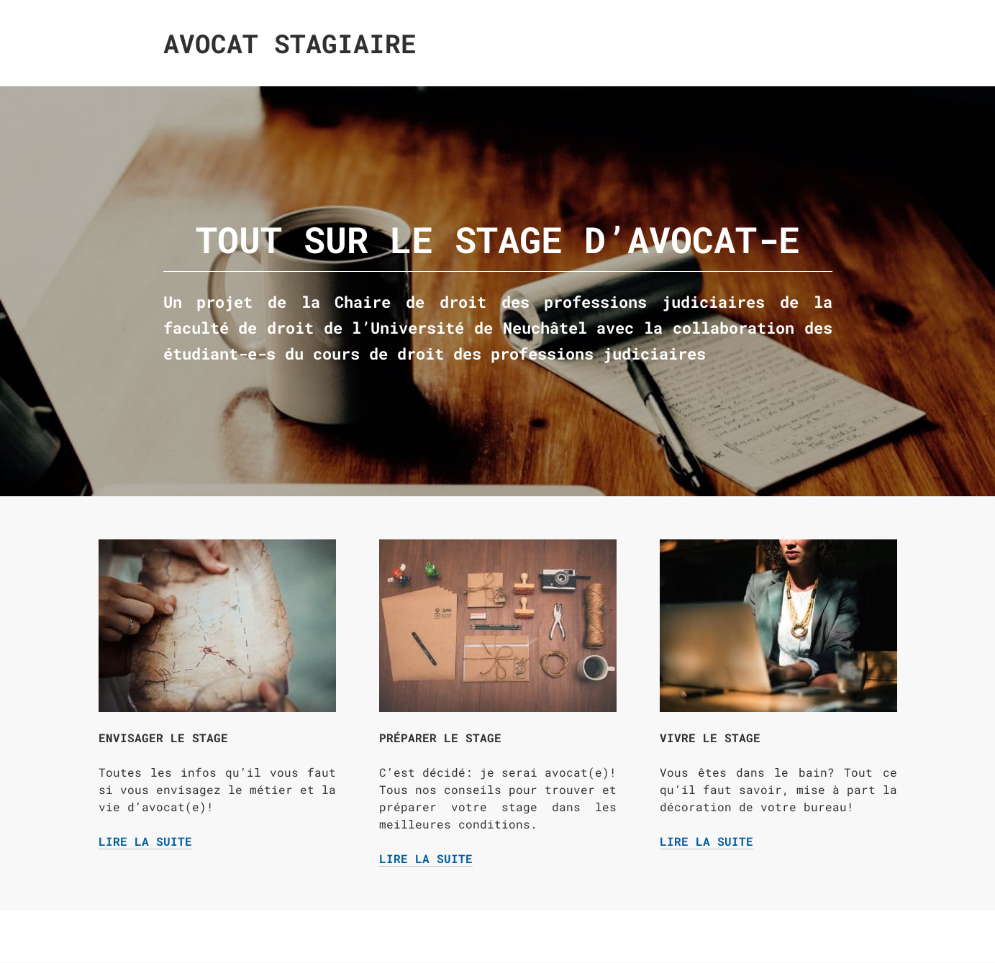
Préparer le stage (440, 737)
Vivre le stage (710, 737)
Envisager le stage (163, 737)
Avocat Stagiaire (290, 43)
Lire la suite (145, 841)
